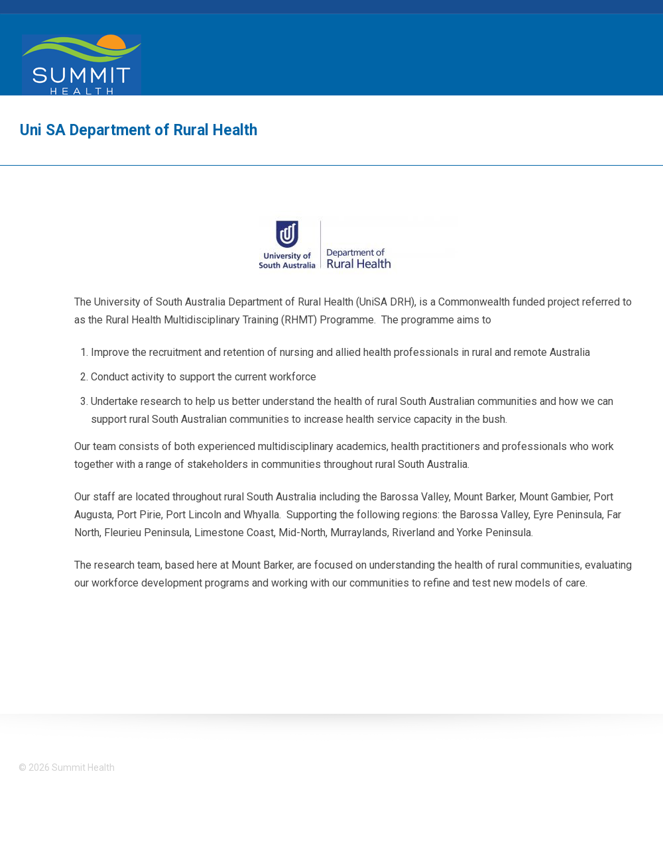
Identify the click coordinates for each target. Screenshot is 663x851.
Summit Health (81, 64)
